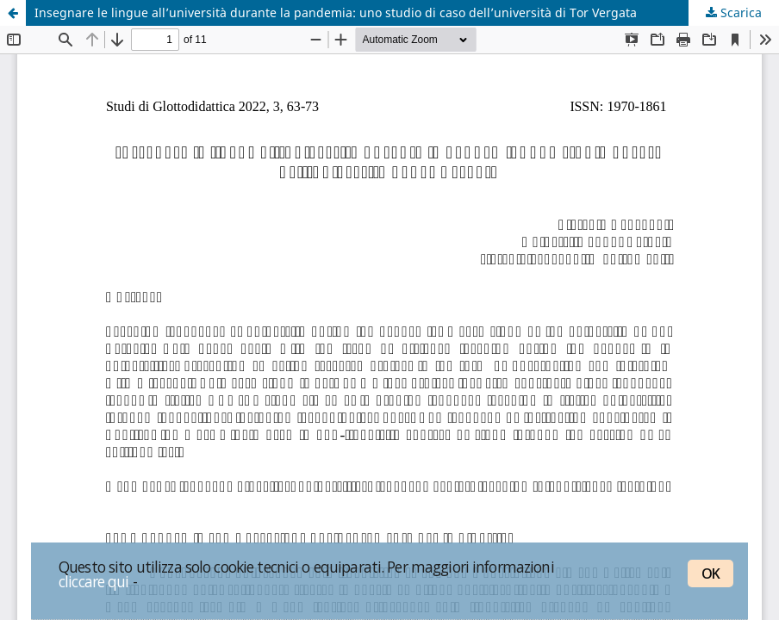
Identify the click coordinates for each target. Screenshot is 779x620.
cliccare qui (94, 581)
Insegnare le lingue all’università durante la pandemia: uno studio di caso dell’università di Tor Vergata (335, 12)
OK (710, 573)
